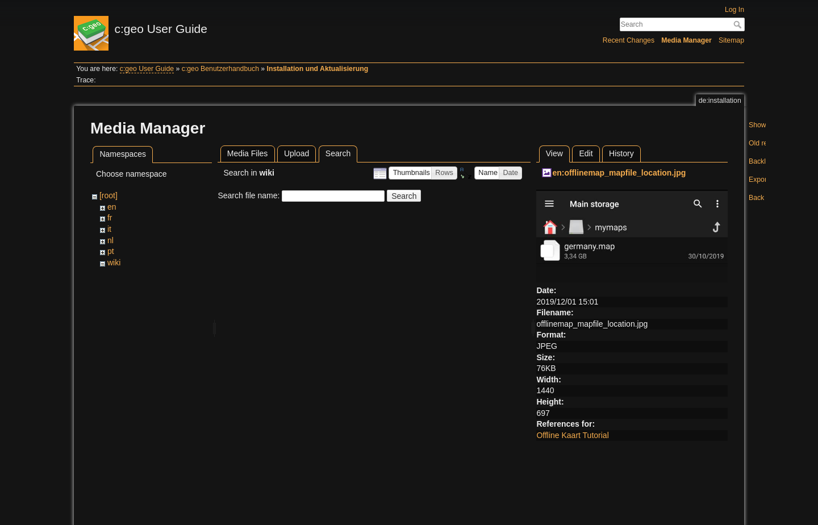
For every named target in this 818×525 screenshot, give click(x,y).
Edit (585, 153)
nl (110, 240)
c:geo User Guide (147, 69)
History (621, 153)
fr (109, 217)
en (111, 206)
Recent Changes (628, 40)
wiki (113, 262)
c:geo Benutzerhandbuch (220, 69)
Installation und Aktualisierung (318, 69)
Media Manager (686, 40)
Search (738, 24)
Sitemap (731, 40)
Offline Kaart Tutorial (572, 435)
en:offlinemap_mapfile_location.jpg (619, 172)
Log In (734, 10)
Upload (296, 153)
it (109, 229)
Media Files (247, 153)
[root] (108, 195)
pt (110, 251)
